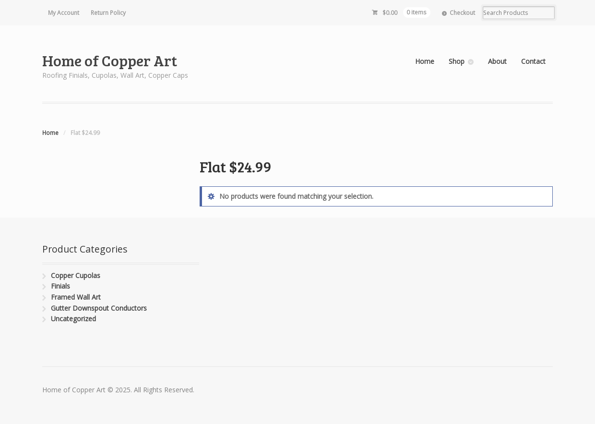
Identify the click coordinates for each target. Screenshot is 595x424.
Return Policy (108, 13)
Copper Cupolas (75, 275)
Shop (456, 61)
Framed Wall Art (76, 297)
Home (424, 61)
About (497, 61)
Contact (533, 61)
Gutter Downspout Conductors (99, 308)
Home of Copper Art (109, 60)
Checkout (462, 13)
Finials (60, 286)
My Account (63, 13)
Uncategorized (73, 318)
